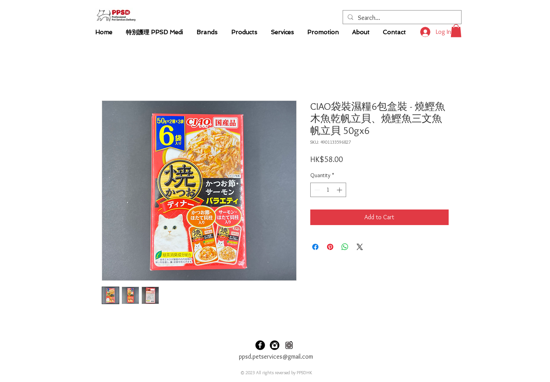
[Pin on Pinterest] (330, 247)
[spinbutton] (328, 190)
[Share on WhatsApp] (345, 247)
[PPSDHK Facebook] (260, 345)
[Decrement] (316, 190)
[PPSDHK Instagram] (274, 345)
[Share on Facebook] (315, 247)
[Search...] (401, 18)
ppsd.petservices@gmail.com (276, 356)
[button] (456, 30)
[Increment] (340, 190)
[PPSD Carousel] (289, 345)
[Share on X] (359, 247)
